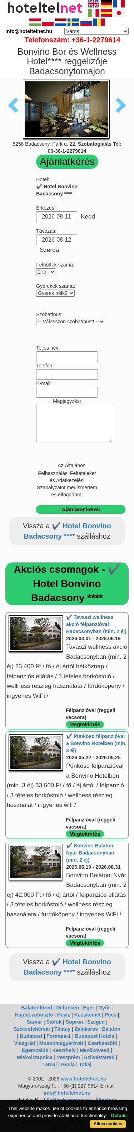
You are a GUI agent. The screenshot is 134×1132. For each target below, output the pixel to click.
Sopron (74, 1022)
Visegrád (24, 1043)
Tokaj (85, 1064)
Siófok (53, 1022)
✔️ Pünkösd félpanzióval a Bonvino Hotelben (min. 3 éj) (96, 743)
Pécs (110, 1015)
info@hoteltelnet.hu (67, 1093)
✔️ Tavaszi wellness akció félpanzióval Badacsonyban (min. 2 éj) (96, 624)
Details (119, 1115)
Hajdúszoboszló (34, 1015)
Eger (88, 1007)
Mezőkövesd (94, 1050)
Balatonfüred (36, 1007)
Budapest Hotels (94, 1036)
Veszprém (68, 1057)
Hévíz (63, 1015)
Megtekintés (84, 724)
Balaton (111, 1029)
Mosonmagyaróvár (61, 1043)
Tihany (62, 1029)
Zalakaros (86, 1029)
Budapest (31, 1036)
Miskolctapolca (35, 1057)
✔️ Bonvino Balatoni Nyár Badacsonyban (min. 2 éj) (90, 853)
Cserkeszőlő (102, 1043)
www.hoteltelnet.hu (83, 1079)
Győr (104, 1007)
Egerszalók (35, 1050)
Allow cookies (108, 1123)
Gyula (68, 1064)
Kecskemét (87, 1015)
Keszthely (63, 1050)
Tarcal (50, 1064)
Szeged (96, 1022)
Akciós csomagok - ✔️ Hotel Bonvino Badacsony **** (67, 583)
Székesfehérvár (32, 1029)
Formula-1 (58, 1036)
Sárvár (34, 1022)
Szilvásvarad (99, 1057)
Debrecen (67, 1007)
